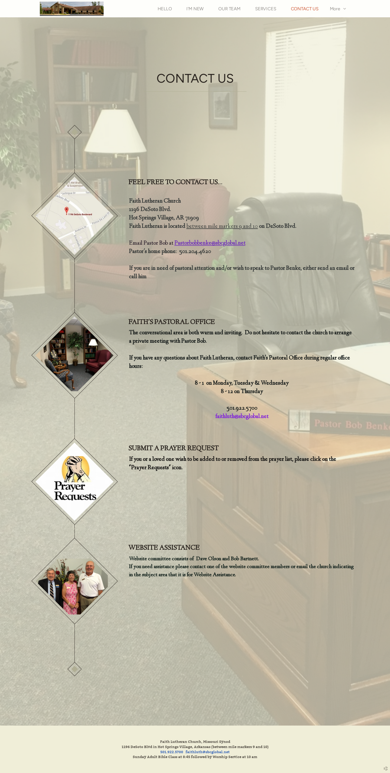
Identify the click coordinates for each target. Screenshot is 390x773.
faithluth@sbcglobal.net (241, 417)
